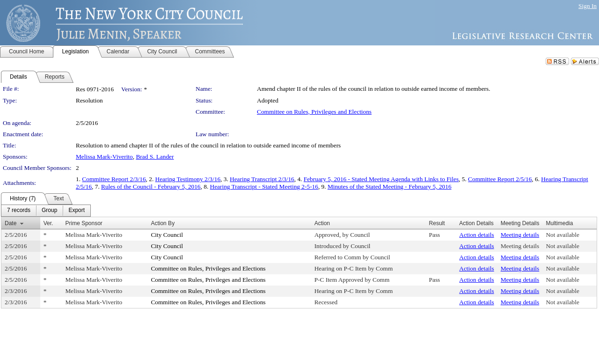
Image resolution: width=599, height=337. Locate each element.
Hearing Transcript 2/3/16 (262, 179)
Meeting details (520, 234)
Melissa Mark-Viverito (104, 156)
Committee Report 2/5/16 (500, 179)
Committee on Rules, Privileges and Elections (314, 111)
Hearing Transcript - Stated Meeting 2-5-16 (264, 186)
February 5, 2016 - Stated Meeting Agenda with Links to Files (381, 179)
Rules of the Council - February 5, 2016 (150, 186)
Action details (476, 234)
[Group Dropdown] (49, 210)
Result (437, 223)
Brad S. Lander (155, 156)
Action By (163, 223)
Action (322, 223)
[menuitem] (18, 210)
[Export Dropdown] (76, 210)
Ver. (48, 223)
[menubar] (46, 211)
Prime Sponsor (84, 223)
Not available (562, 234)
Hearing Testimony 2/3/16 (188, 179)
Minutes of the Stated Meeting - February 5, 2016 (390, 186)
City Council (167, 234)
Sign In (587, 5)
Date (10, 223)
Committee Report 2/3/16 (114, 179)
